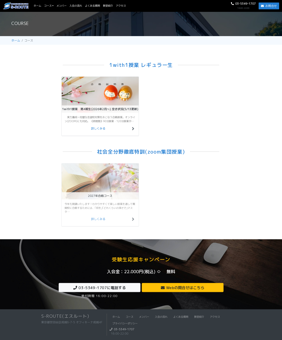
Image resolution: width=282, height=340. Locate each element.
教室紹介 (108, 6)
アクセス (121, 6)
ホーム (38, 6)
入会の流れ (75, 6)
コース (48, 6)
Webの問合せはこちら (182, 287)
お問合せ (269, 6)
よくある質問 (92, 6)
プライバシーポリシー (125, 323)
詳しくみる (98, 128)
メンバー (61, 6)
